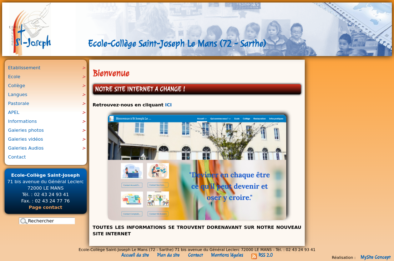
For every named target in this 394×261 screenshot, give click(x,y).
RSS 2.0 (262, 255)
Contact (195, 255)
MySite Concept (375, 257)
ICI (168, 104)
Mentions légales (227, 255)
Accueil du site (135, 255)
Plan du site (168, 255)
